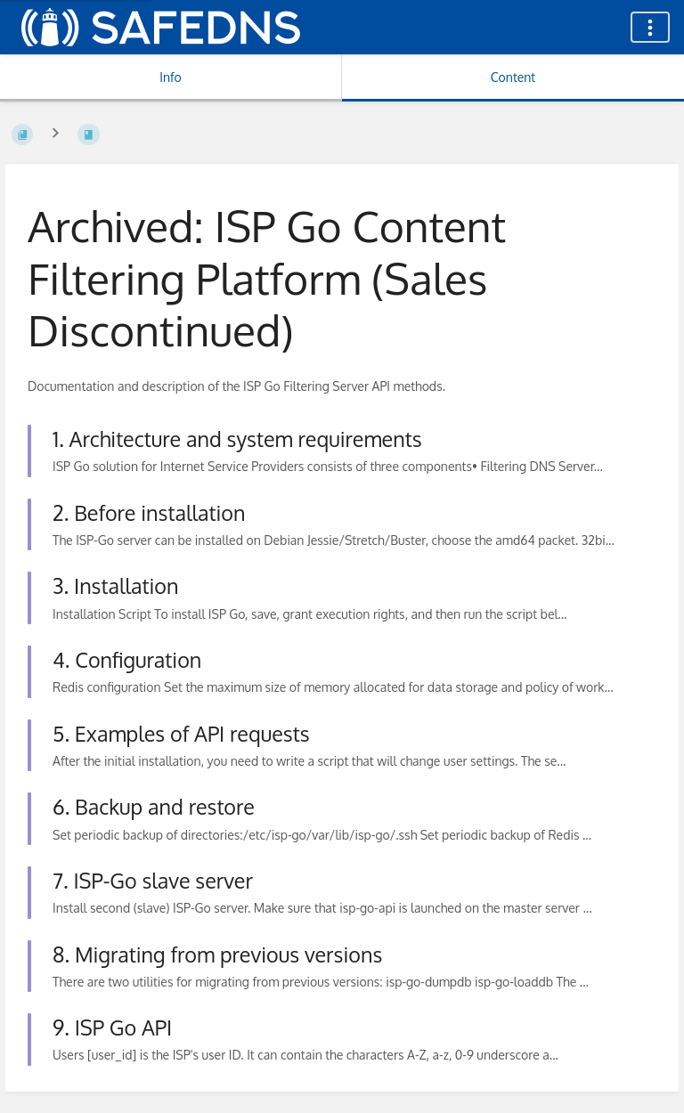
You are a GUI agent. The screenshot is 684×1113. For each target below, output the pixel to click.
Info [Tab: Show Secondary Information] (170, 77)
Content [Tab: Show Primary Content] (513, 77)
